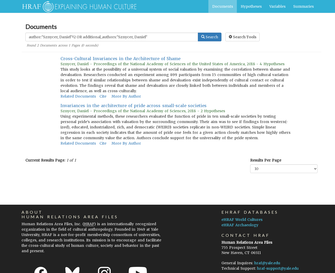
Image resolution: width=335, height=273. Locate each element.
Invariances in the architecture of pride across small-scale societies (133, 105)
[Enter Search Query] (111, 37)
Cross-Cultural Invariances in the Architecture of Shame (120, 58)
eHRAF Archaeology (239, 225)
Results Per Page (265, 160)
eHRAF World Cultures (241, 219)
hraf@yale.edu (267, 263)
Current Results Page (44, 160)
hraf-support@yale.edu (278, 268)
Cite (102, 96)
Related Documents (78, 96)
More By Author (126, 96)
